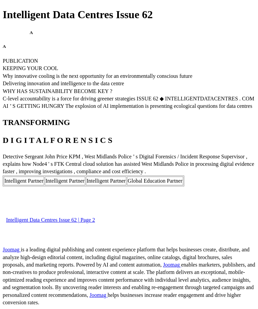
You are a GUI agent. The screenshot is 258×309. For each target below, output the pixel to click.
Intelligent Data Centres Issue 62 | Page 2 (50, 220)
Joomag (12, 249)
